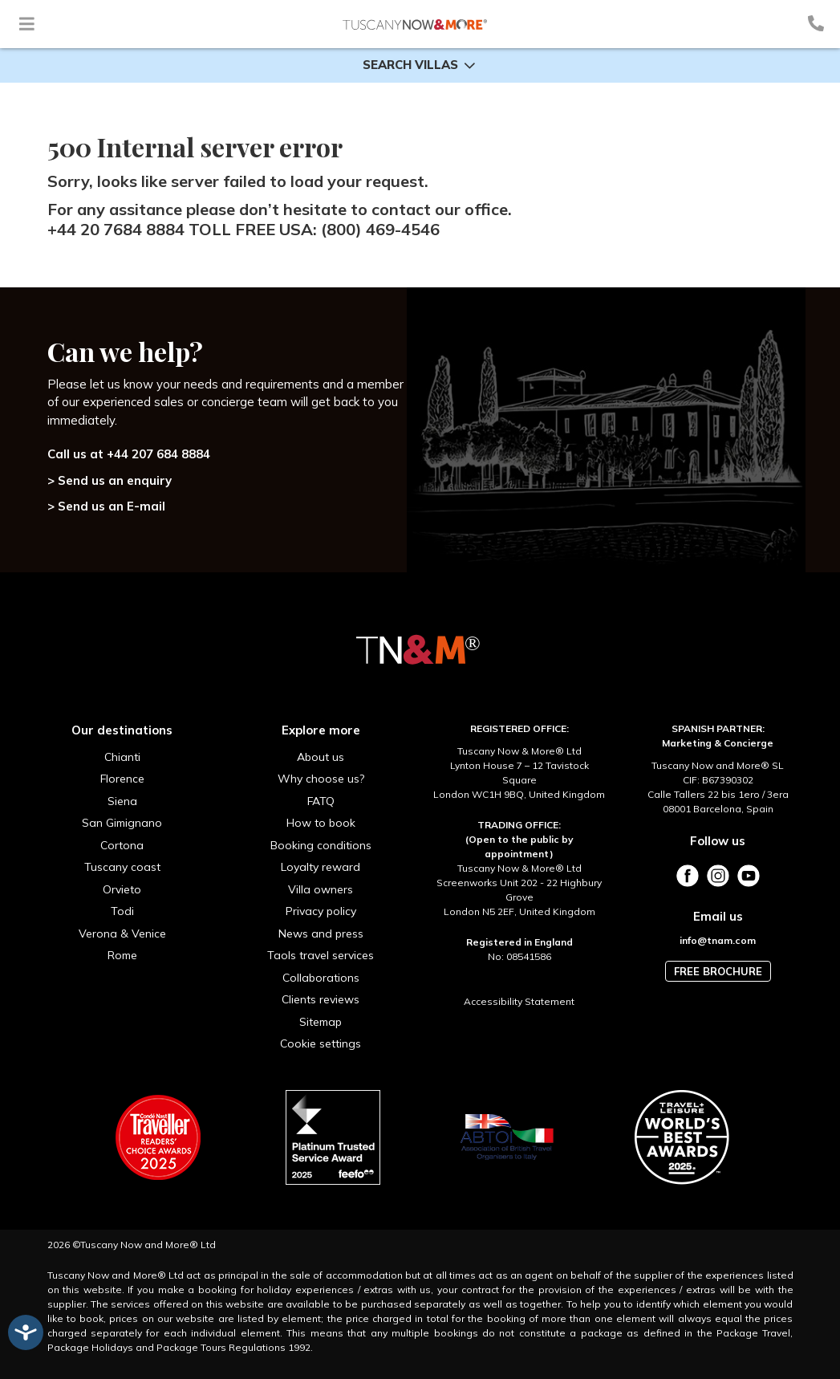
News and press (320, 933)
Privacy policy (321, 911)
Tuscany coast (122, 867)
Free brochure (718, 971)
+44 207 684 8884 (158, 454)
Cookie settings (320, 1043)
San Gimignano (122, 823)
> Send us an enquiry (109, 480)
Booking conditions (320, 845)
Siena (122, 801)
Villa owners (320, 889)
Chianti (122, 757)
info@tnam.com (718, 940)
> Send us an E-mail (106, 506)
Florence (122, 778)
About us (320, 757)
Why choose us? (321, 778)
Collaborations (320, 977)
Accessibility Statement (519, 1001)
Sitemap (320, 1022)
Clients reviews (320, 999)
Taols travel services (320, 955)
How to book (320, 823)
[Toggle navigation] (27, 23)
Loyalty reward (320, 867)
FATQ (321, 801)
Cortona (122, 845)
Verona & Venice (122, 933)
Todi (122, 911)
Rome (122, 955)
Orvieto (122, 889)
